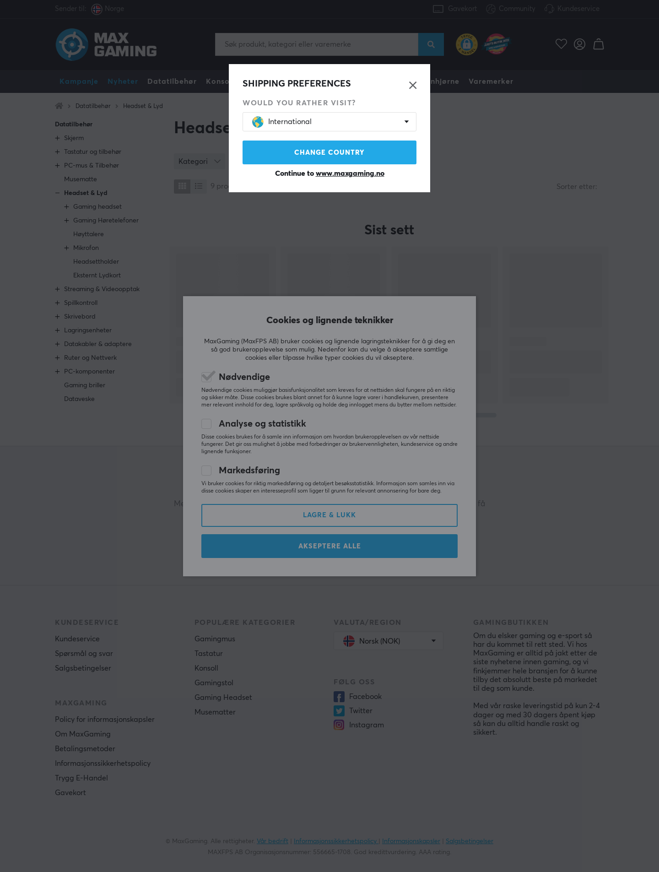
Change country (329, 152)
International (282, 122)
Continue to (329, 173)
